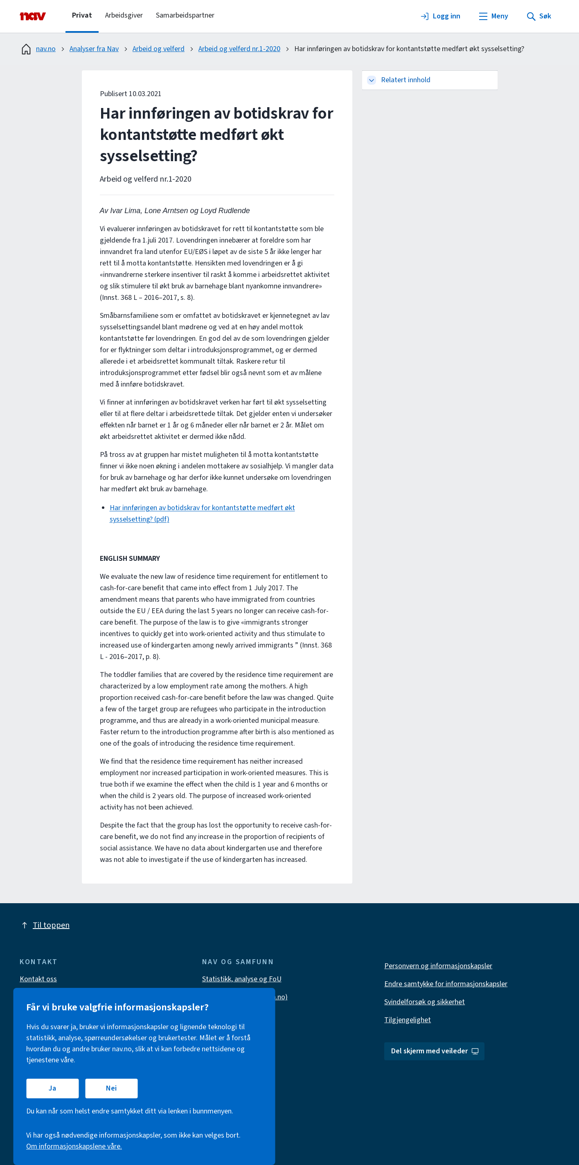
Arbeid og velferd (159, 49)
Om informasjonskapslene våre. (74, 1146)
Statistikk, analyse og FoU (242, 979)
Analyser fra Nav (94, 49)
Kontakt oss (38, 979)
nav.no (38, 49)
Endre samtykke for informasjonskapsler (445, 984)
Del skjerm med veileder (435, 1051)
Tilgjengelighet (407, 1020)
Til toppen (45, 925)
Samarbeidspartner (185, 15)
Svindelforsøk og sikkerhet (424, 1002)
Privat (82, 15)
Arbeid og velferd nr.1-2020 (239, 49)
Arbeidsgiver (124, 15)
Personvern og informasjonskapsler (438, 966)
